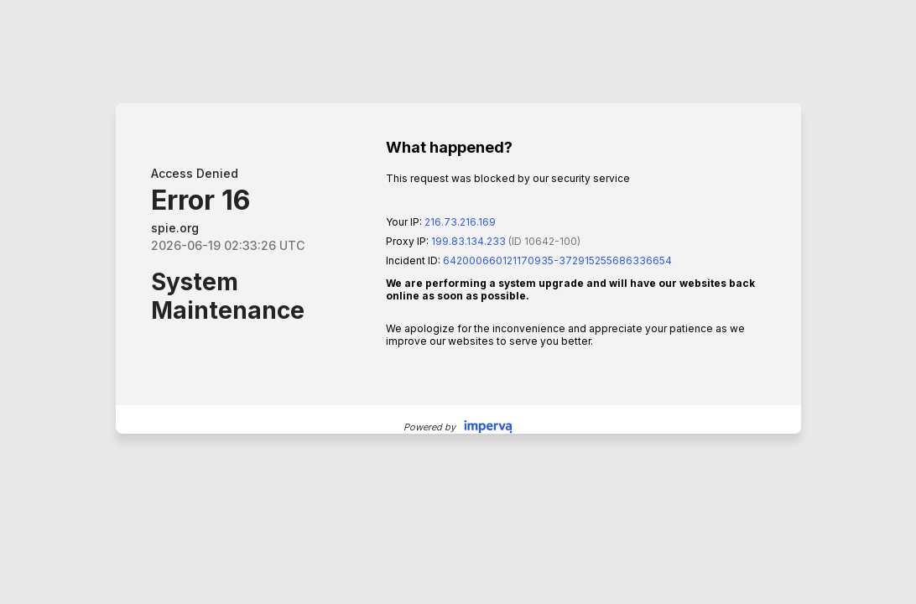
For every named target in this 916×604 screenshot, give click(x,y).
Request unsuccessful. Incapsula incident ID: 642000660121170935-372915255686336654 (458, 302)
